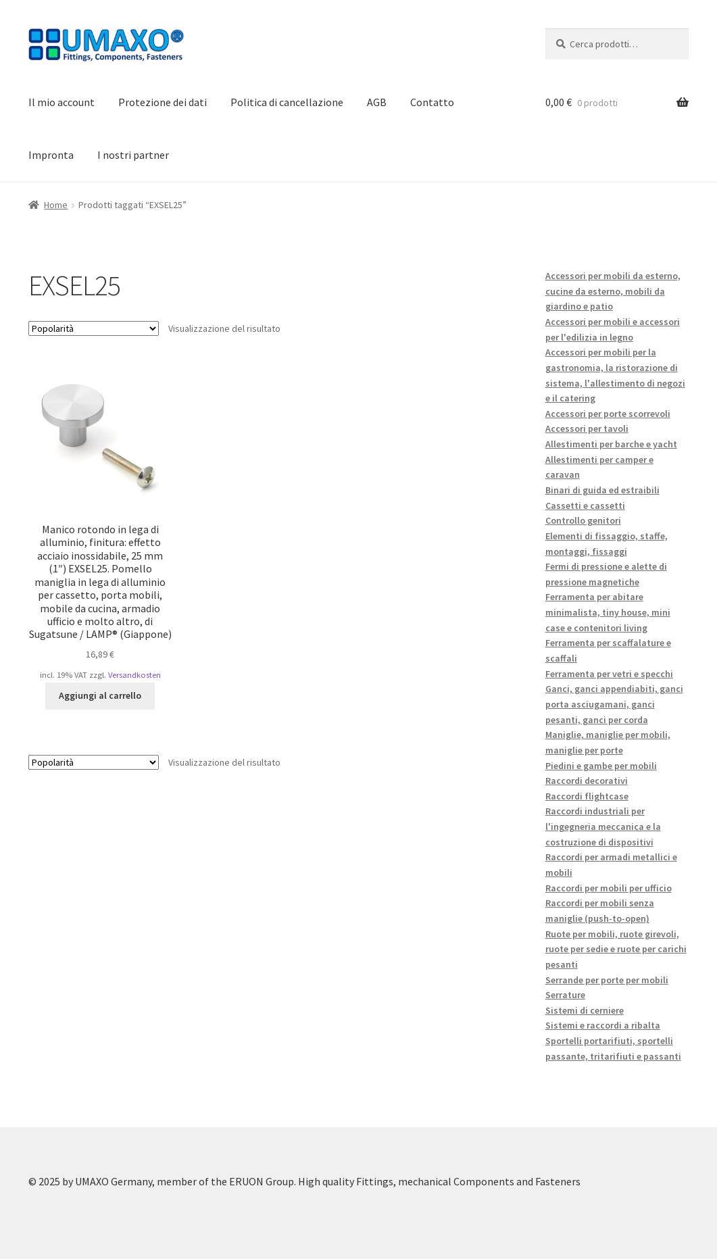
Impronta (51, 155)
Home (56, 205)
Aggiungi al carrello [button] (100, 695)
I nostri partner (133, 155)
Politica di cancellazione (286, 102)
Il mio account (61, 102)
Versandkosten (134, 675)
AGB (377, 102)
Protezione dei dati (162, 102)
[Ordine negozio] (93, 328)
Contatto (432, 102)
